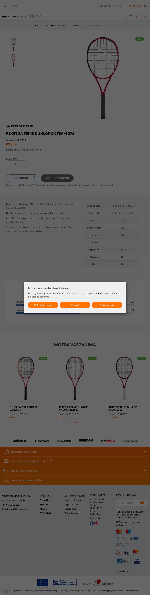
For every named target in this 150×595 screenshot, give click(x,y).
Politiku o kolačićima (108, 293)
